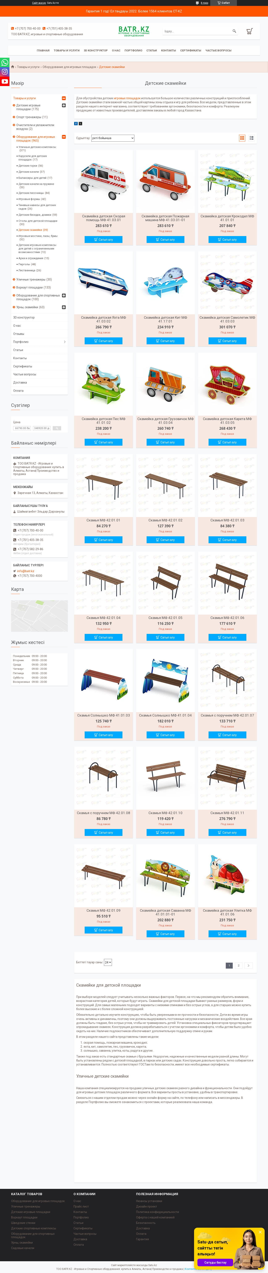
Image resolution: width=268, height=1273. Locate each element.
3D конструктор (96, 50)
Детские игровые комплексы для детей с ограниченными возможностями (37, 248)
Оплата (18, 390)
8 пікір (204, 2)
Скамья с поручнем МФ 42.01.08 (103, 813)
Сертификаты (190, 50)
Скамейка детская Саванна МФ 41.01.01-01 (165, 912)
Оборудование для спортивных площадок (38, 297)
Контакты (168, 50)
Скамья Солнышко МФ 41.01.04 (165, 715)
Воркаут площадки (29, 287)
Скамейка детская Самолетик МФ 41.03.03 (227, 319)
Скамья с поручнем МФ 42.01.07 (227, 715)
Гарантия (142, 1239)
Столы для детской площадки (37, 220)
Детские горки (27, 165)
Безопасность (146, 1223)
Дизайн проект (146, 1206)
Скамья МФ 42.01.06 (227, 618)
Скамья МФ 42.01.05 (165, 618)
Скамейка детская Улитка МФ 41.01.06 (227, 912)
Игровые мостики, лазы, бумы (38, 236)
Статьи (151, 50)
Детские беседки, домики (34, 214)
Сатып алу (106, 239)
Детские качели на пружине (36, 183)
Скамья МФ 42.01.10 (165, 813)
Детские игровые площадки (28, 107)
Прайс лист (81, 1206)
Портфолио (133, 50)
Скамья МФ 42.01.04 (104, 618)
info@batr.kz (25, 571)
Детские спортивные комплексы (33, 1228)
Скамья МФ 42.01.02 (165, 520)
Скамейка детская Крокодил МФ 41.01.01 (227, 218)
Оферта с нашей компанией (155, 1217)
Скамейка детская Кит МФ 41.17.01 (165, 319)
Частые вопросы (218, 50)
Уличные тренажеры (30, 279)
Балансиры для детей (32, 177)
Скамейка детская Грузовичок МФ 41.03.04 (165, 420)
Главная (43, 50)
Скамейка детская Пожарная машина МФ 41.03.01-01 (165, 218)
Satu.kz (152, 1265)
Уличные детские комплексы (37, 147)
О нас (116, 50)
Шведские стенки (23, 1223)
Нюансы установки (149, 1201)
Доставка (20, 382)
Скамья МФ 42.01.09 (104, 910)
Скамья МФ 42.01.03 (227, 520)
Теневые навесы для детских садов (37, 207)
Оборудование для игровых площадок (69, 67)
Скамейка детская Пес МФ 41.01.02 (103, 420)
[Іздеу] (234, 31)
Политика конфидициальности (157, 1212)
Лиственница (26, 270)
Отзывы (18, 334)
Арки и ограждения (30, 258)
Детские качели (28, 171)
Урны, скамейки (27, 307)
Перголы (24, 264)
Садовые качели (22, 1248)
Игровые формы (29, 199)
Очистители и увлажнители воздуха (35, 127)
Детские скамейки (30, 229)
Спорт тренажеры (28, 117)
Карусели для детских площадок (32, 157)
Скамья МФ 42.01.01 (104, 520)
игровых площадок (127, 98)
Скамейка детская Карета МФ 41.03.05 (227, 420)
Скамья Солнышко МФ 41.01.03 (103, 715)
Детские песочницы (31, 193)
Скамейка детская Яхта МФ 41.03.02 (103, 319)
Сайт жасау (39, 2)
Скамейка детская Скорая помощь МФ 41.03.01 (103, 218)
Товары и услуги (67, 50)
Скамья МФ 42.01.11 (227, 813)
